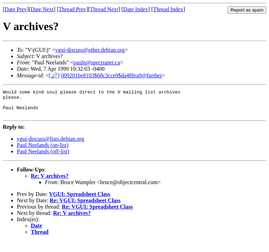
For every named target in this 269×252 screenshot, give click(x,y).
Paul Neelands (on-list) (43, 150)
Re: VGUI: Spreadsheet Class (85, 206)
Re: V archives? (50, 181)
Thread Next (104, 9)
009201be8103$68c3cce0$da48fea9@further (111, 75)
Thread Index (168, 9)
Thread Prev (72, 9)
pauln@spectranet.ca (96, 62)
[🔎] (54, 75)
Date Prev (16, 9)
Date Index (135, 9)
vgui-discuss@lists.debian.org (50, 144)
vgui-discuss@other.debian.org (90, 50)
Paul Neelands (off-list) (43, 157)
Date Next (42, 9)
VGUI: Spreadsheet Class (79, 199)
